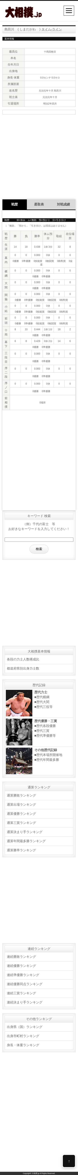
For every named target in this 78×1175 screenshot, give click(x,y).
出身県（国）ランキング (24, 1027)
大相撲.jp (35, 1173)
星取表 (39, 204)
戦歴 (14, 204)
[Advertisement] (39, 156)
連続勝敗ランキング (21, 956)
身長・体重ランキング (23, 1045)
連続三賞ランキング (21, 993)
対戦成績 (63, 204)
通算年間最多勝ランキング (26, 841)
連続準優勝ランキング (23, 975)
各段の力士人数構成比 (23, 659)
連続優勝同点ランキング (24, 984)
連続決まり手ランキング (24, 1002)
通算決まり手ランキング (24, 832)
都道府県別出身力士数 (23, 668)
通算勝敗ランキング (21, 795)
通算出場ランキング (21, 804)
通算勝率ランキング (21, 850)
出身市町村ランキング (23, 1036)
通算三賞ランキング (21, 823)
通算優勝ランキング (21, 813)
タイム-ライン (51, 29)
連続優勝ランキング (21, 966)
